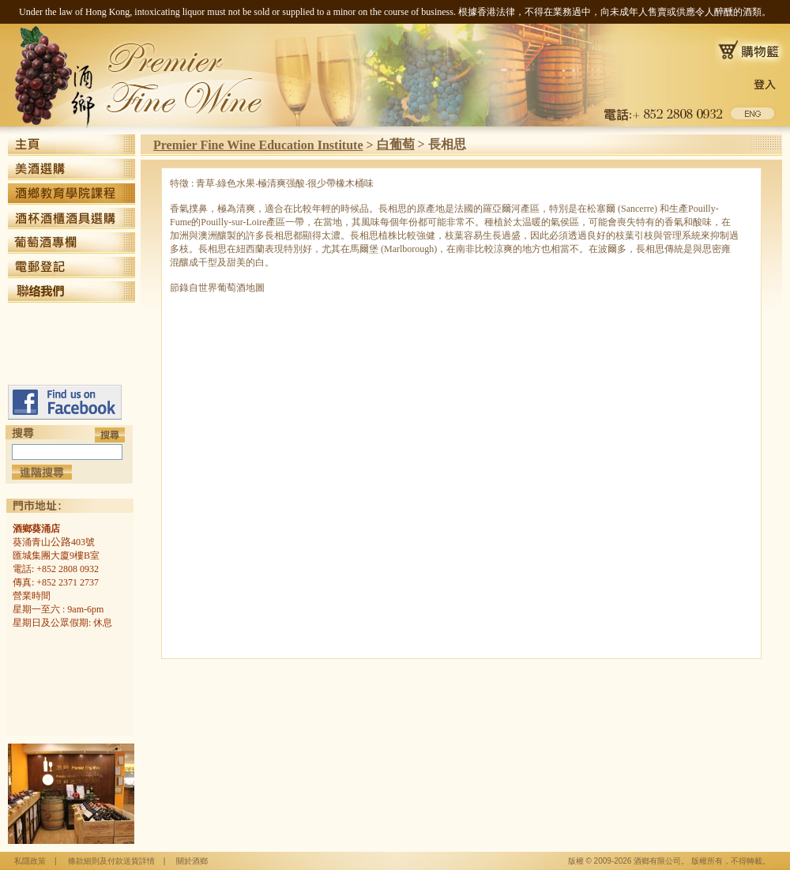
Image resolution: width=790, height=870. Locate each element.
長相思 (447, 144)
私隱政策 (30, 861)
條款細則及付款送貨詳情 (111, 861)
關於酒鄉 (192, 861)
